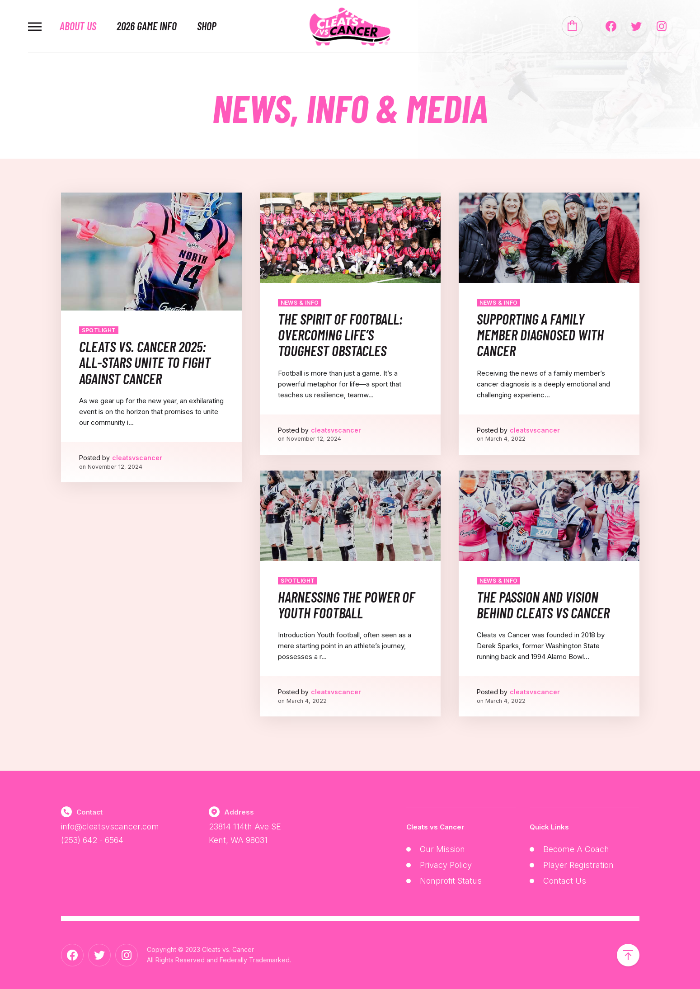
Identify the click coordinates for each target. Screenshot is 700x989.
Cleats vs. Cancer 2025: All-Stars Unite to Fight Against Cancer (145, 362)
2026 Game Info (147, 26)
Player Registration (578, 865)
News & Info (300, 302)
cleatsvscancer (137, 458)
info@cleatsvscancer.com (110, 826)
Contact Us (564, 880)
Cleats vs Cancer (435, 827)
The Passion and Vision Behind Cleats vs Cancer (543, 604)
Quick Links (549, 827)
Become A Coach (576, 849)
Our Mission (442, 849)
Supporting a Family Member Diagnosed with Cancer (540, 334)
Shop (206, 26)
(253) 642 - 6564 (92, 840)
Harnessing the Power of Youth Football (346, 604)
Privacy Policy (446, 865)
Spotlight (99, 330)
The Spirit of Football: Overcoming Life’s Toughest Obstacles (340, 334)
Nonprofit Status (451, 880)
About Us (78, 26)
